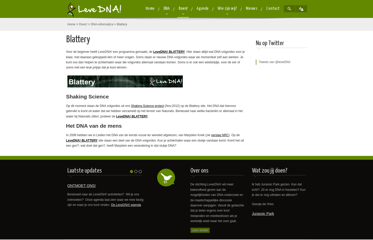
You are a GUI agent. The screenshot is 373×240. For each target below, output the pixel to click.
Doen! (83, 24)
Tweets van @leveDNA (275, 62)
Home (71, 24)
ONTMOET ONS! (81, 186)
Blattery (122, 24)
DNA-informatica (102, 24)
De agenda (126, 205)
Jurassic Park (263, 214)
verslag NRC (220, 135)
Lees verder (200, 230)
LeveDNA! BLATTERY (169, 52)
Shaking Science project (147, 106)
